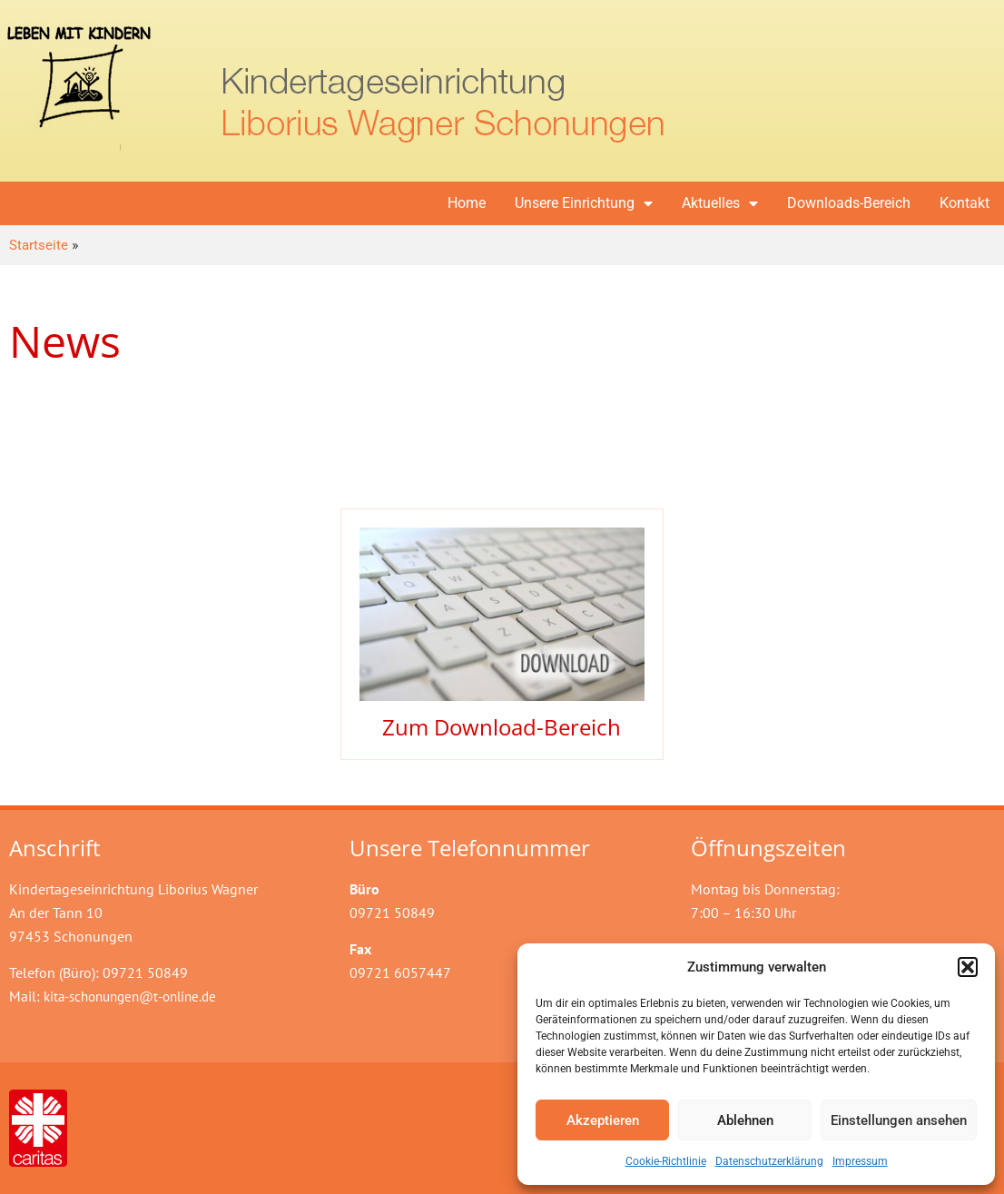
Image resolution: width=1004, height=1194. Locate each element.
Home (467, 203)
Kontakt (964, 203)
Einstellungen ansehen (899, 1120)
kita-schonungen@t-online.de (130, 996)
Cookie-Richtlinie (665, 1161)
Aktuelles (720, 203)
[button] (968, 967)
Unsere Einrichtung (584, 203)
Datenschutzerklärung (769, 1161)
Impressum (860, 1161)
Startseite (38, 245)
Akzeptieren (602, 1120)
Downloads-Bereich (848, 203)
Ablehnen (745, 1120)
